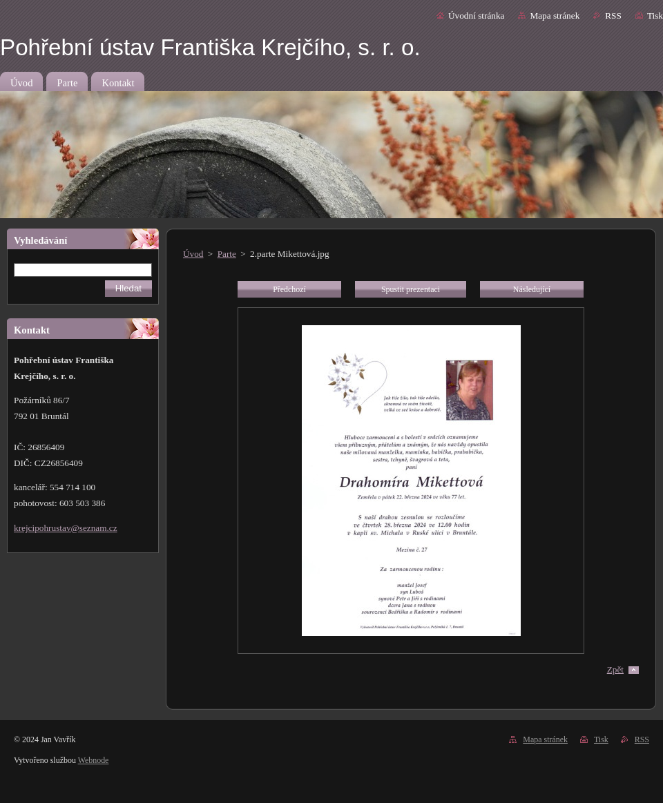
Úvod (193, 254)
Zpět (615, 669)
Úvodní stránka (476, 15)
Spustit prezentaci (410, 289)
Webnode (93, 760)
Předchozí (289, 289)
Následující (531, 289)
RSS (613, 15)
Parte (227, 254)
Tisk (655, 15)
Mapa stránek (554, 15)
